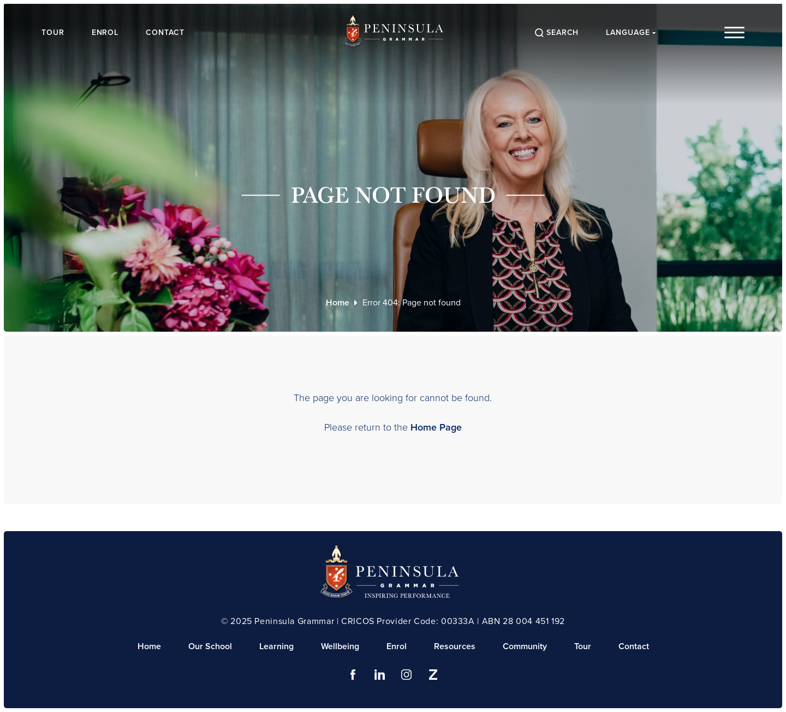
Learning (276, 646)
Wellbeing (340, 646)
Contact (167, 32)
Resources (454, 646)
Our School (210, 646)
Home (337, 302)
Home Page (436, 427)
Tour (54, 32)
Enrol (106, 32)
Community (525, 646)
